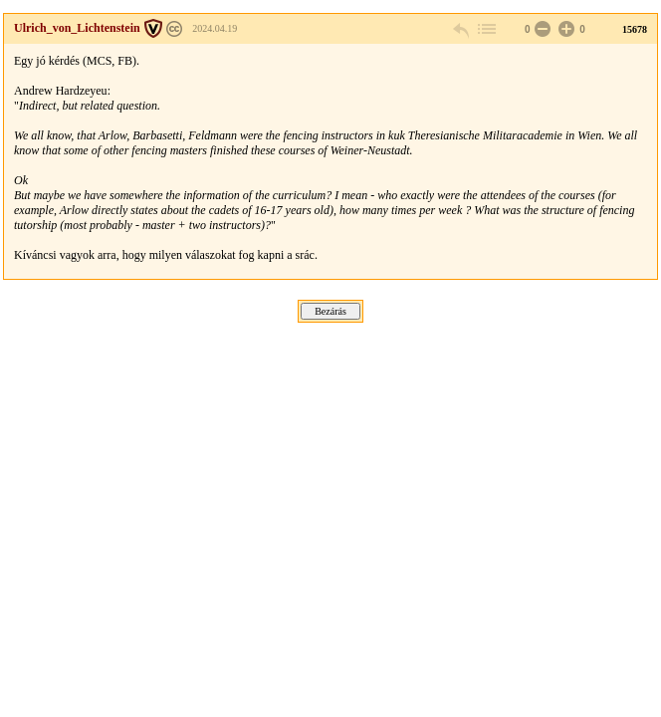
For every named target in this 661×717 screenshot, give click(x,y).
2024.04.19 (214, 28)
